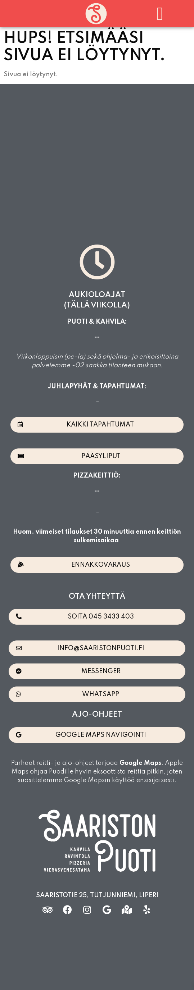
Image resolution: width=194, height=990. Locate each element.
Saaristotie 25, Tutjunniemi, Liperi (97, 895)
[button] (160, 13)
